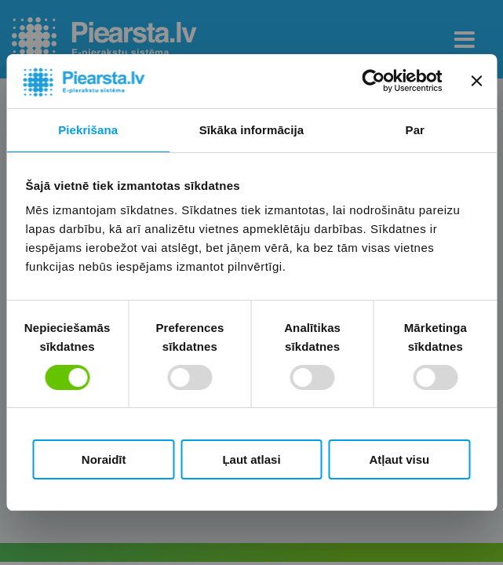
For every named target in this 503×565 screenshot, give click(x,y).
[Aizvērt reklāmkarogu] (476, 80)
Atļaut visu (399, 459)
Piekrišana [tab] (88, 130)
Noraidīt (104, 459)
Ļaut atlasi (251, 459)
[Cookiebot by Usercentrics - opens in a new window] (373, 81)
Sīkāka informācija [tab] (251, 130)
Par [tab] (415, 130)
